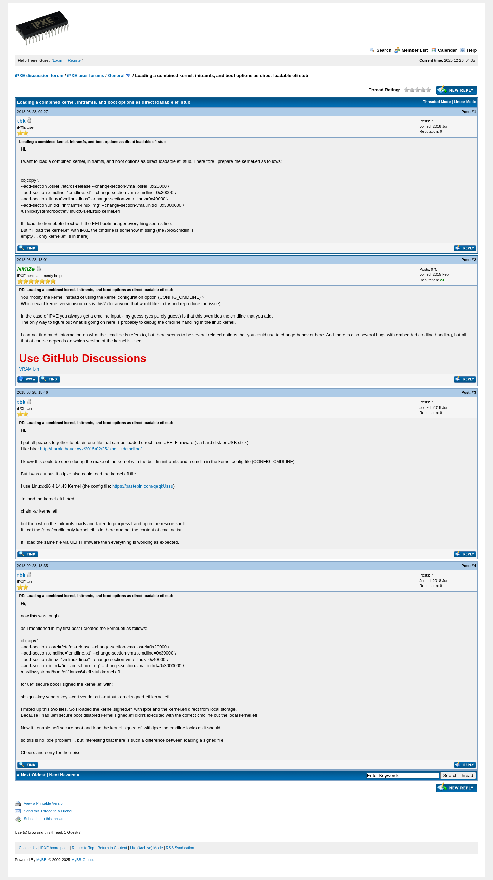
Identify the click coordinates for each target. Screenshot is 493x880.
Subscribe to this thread (44, 819)
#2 (474, 260)
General (116, 75)
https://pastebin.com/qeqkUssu (142, 486)
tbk (21, 121)
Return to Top (83, 848)
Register (75, 60)
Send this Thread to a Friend (48, 811)
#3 (474, 392)
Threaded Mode (437, 102)
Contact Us (28, 848)
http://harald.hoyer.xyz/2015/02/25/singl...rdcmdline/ (91, 448)
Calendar (444, 50)
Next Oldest (33, 774)
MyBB (41, 860)
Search (380, 50)
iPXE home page (54, 848)
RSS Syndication (180, 848)
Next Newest (62, 774)
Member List (411, 50)
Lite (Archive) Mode (146, 848)
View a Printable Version (44, 803)
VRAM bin (29, 369)
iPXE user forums (85, 75)
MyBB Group (82, 860)
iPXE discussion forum (39, 75)
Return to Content (112, 848)
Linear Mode (465, 102)
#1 (474, 111)
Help (468, 50)
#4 (474, 566)
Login (57, 60)
